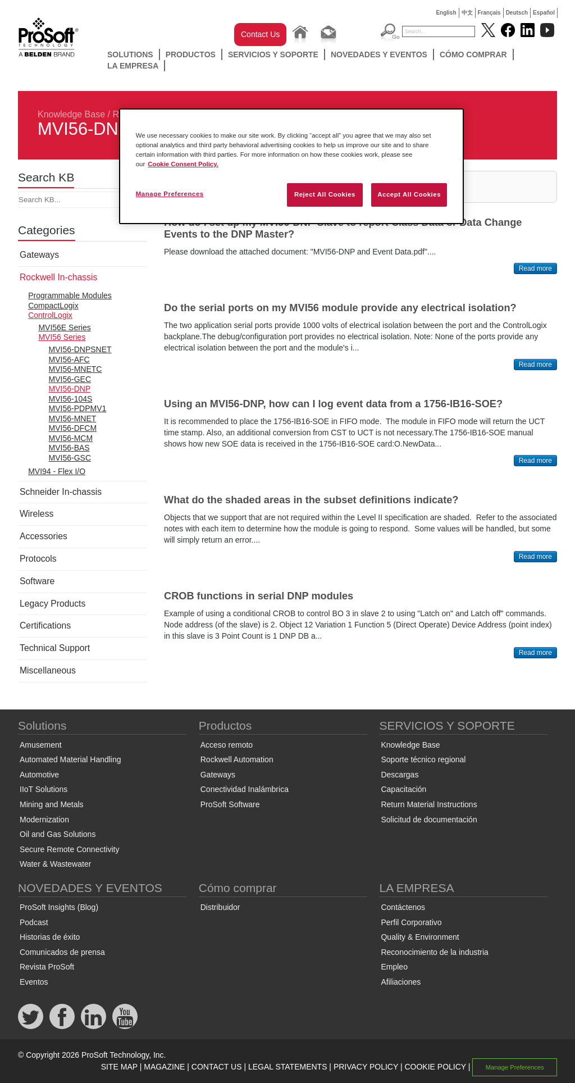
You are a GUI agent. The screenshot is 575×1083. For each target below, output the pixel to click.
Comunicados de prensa (62, 952)
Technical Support (55, 648)
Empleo (394, 966)
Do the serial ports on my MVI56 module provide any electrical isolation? (340, 307)
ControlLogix (50, 315)
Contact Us (260, 34)
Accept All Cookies (409, 194)
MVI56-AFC (69, 359)
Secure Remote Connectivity (69, 849)
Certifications (45, 625)
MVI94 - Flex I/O (56, 471)
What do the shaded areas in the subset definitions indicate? (311, 500)
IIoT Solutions (43, 789)
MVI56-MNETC (75, 369)
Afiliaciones (401, 981)
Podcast (34, 922)
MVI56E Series (64, 327)
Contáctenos (403, 907)
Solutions (130, 54)
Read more (535, 268)
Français (489, 13)
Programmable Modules (70, 295)
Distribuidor (220, 907)
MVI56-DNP (70, 388)
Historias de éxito (50, 936)
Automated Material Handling (70, 759)
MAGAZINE (164, 1066)
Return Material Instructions (429, 804)
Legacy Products (52, 603)
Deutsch (517, 13)
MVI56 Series (61, 337)
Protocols (38, 558)
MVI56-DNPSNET (80, 349)
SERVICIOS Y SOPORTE (273, 54)
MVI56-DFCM (73, 428)
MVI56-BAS (69, 447)
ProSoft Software (230, 804)
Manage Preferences (515, 1067)
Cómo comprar (473, 54)
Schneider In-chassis (61, 492)
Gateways (39, 255)
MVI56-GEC (70, 379)
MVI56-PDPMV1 (78, 408)
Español (544, 13)
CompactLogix (53, 305)
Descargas (399, 774)
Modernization (44, 819)
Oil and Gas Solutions (57, 834)
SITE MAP (119, 1066)
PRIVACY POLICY (366, 1066)
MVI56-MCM (71, 438)
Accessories (43, 536)
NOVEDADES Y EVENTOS (379, 54)
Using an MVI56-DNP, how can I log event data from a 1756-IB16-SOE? (333, 403)
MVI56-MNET (73, 418)
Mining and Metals (52, 804)
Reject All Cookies (324, 194)
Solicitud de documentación (429, 819)
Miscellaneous (48, 670)
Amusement (41, 744)
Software (37, 581)
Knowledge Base (71, 114)
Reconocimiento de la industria (434, 952)
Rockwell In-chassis (58, 277)
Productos (191, 54)
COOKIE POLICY (435, 1066)
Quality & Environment (420, 936)
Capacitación (403, 789)
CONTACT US (216, 1066)
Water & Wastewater (55, 863)
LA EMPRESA (132, 65)
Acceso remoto (226, 744)
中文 (467, 13)
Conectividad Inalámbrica (244, 789)
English (446, 13)
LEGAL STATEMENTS (287, 1066)
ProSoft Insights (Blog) (59, 907)
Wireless (36, 513)
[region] (291, 166)
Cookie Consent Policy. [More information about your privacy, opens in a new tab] (183, 164)
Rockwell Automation (236, 759)
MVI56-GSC (70, 457)
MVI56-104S (71, 398)
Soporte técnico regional (423, 759)
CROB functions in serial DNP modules (258, 596)
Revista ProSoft (47, 966)
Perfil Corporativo (411, 922)
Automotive (39, 774)
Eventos (34, 981)
